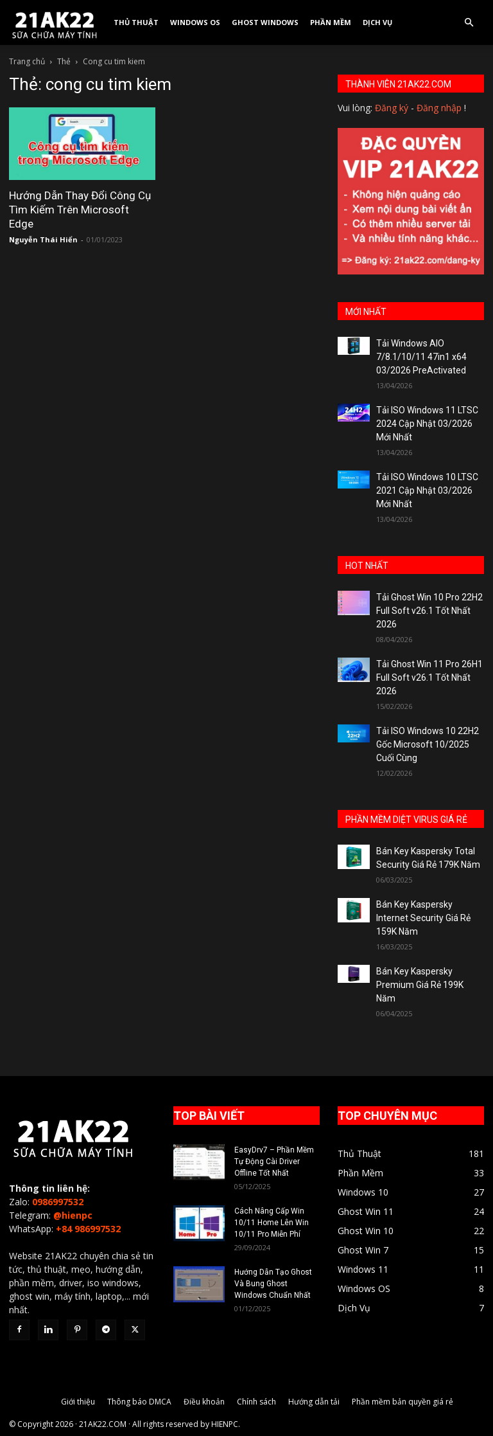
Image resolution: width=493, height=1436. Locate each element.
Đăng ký (391, 108)
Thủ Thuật (136, 22)
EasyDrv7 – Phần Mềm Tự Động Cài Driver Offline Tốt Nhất (274, 1161)
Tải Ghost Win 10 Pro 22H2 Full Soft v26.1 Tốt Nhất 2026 (429, 610)
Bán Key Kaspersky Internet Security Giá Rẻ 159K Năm (423, 918)
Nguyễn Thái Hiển (43, 239)
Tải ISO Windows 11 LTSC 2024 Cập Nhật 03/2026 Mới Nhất (427, 423)
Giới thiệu (78, 1401)
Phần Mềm (330, 22)
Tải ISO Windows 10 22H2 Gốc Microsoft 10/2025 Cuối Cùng (427, 744)
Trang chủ (27, 61)
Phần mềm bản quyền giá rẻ (402, 1401)
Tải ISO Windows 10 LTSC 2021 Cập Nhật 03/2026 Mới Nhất (427, 490)
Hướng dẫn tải (314, 1401)
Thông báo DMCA (139, 1401)
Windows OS (195, 22)
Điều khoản (204, 1401)
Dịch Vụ (377, 22)
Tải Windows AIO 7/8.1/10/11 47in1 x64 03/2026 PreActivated (421, 356)
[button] (468, 23)
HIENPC (224, 1424)
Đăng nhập (439, 108)
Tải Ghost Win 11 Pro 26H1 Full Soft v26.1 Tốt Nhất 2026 (429, 677)
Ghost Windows (265, 22)
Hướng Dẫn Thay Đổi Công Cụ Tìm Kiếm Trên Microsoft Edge (80, 209)
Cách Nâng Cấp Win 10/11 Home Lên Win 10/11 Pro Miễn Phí (271, 1223)
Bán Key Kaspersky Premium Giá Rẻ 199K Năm (419, 984)
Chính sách (256, 1401)
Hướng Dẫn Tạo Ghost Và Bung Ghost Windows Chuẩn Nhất (273, 1284)
